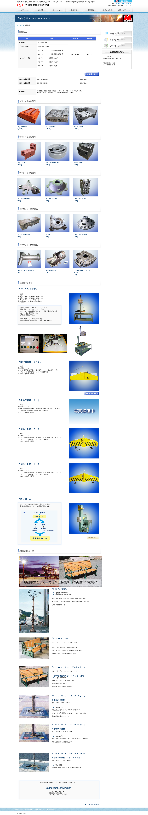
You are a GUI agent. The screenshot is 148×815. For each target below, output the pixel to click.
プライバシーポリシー (22, 813)
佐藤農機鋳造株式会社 (45, 5)
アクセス (117, 45)
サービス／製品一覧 (117, 33)
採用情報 (117, 39)
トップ (20, 25)
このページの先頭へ (93, 804)
